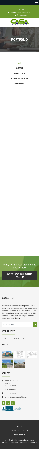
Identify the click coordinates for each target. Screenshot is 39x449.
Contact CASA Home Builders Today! (19, 275)
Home (19, 426)
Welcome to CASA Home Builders (16, 339)
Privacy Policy (19, 434)
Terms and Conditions (19, 430)
